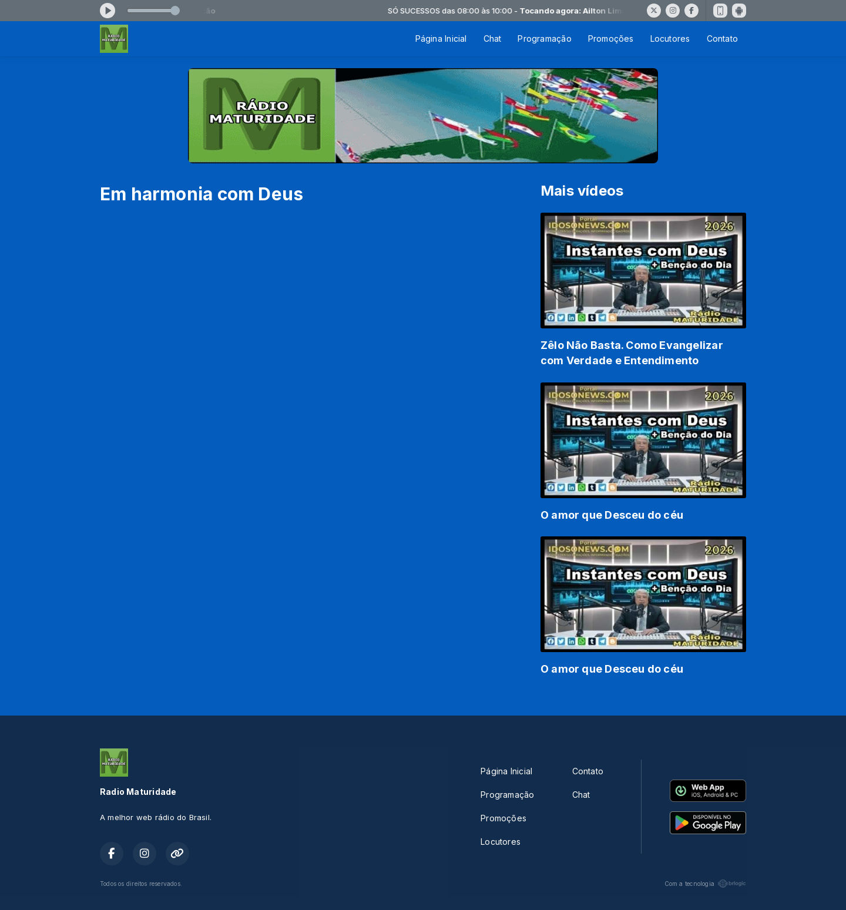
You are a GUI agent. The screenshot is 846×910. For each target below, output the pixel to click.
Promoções (611, 38)
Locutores (670, 38)
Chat (493, 38)
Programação (544, 38)
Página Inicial (441, 38)
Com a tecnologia (705, 883)
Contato (722, 38)
